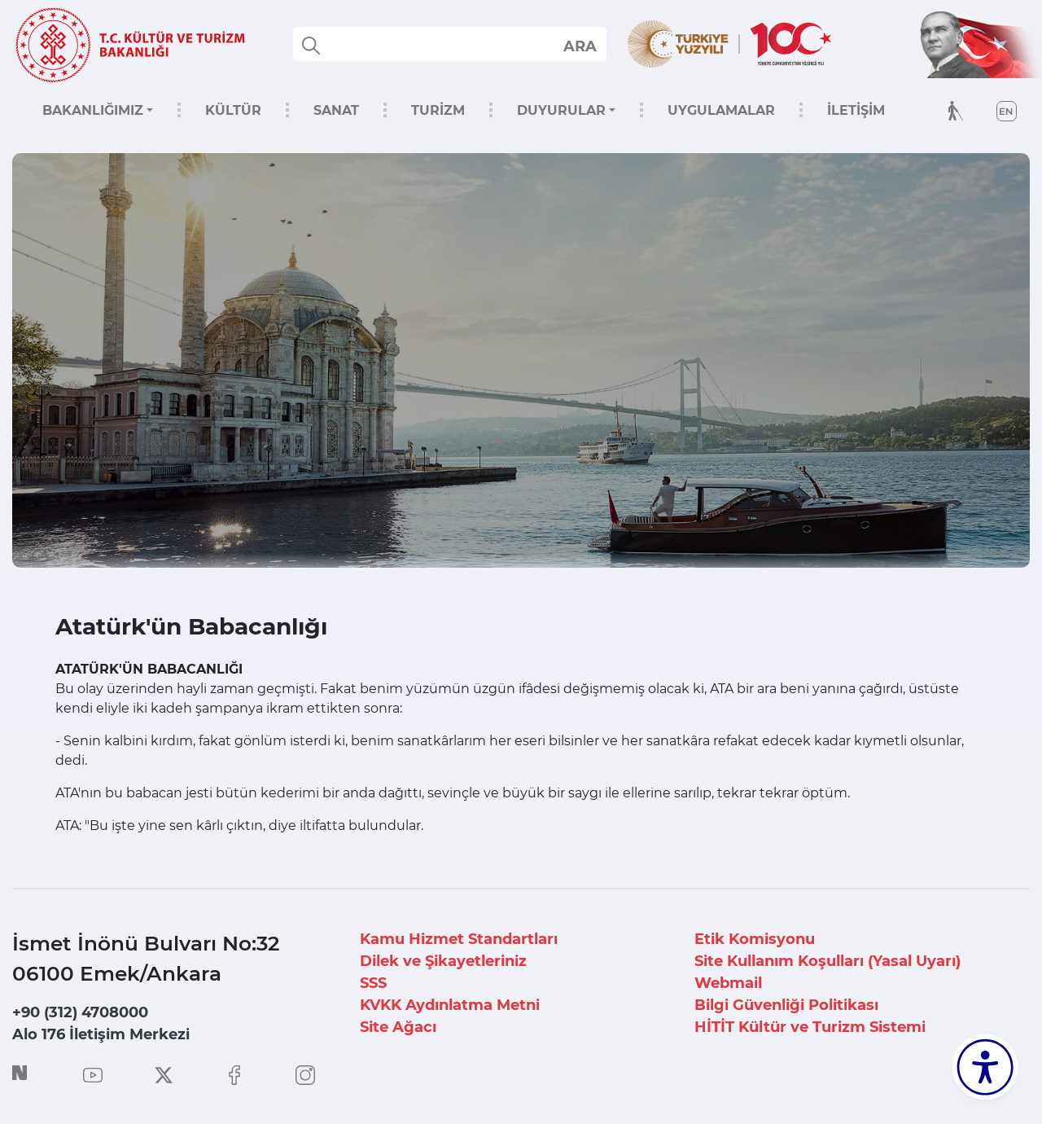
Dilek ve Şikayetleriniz (443, 961)
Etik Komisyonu (754, 939)
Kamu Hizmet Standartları (459, 939)
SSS (373, 983)
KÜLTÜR (233, 110)
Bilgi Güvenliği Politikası (786, 1005)
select (579, 46)
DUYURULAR (561, 110)
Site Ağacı (398, 1027)
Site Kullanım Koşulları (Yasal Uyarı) (827, 961)
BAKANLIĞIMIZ (92, 110)
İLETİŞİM (856, 110)
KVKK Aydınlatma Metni (450, 1005)
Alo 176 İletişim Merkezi (101, 1034)
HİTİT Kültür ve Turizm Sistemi (810, 1027)
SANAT (336, 110)
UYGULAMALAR (721, 110)
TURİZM (438, 110)
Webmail (728, 983)
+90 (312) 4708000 (80, 1012)
